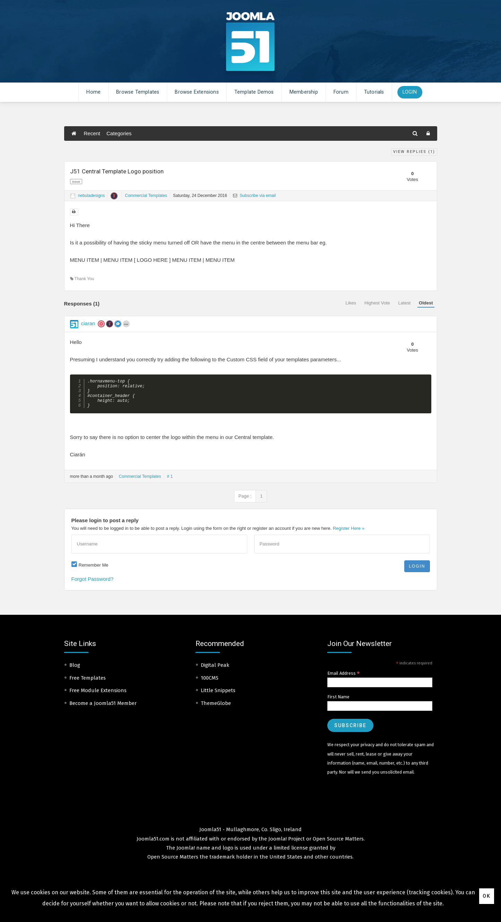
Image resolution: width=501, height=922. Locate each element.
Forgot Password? (92, 585)
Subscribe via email (254, 195)
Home (93, 92)
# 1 (170, 482)
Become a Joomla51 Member (103, 709)
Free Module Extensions (98, 696)
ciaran (88, 323)
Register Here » (348, 534)
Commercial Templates (146, 195)
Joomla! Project (286, 845)
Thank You (82, 278)
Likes (351, 302)
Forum (341, 92)
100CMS (209, 684)
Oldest (426, 302)
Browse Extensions (196, 92)
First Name (338, 702)
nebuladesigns (91, 195)
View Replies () (414, 151)
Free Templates (87, 684)
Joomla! (185, 854)
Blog (74, 671)
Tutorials (374, 92)
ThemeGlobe (216, 709)
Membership (304, 92)
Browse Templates (137, 92)
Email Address (343, 679)
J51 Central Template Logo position (117, 171)
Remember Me (94, 571)
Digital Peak (215, 671)
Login (410, 92)
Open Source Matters (338, 845)
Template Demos (254, 92)
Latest (404, 302)
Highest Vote (377, 302)
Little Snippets (218, 696)
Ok (487, 896)
